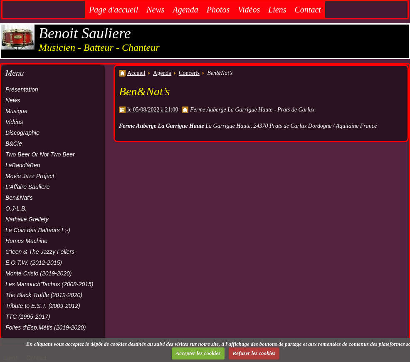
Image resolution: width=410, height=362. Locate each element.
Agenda (185, 9)
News (155, 9)
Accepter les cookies (198, 353)
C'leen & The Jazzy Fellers (39, 251)
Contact (308, 9)
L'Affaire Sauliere (27, 186)
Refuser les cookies (253, 353)
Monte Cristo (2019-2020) (38, 273)
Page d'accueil (113, 9)
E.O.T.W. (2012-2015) (33, 262)
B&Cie (13, 143)
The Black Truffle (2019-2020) (43, 295)
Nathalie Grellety (27, 219)
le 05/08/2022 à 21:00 (152, 110)
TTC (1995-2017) (27, 316)
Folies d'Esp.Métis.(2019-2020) (45, 327)
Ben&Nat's (19, 197)
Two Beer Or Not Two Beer (40, 154)
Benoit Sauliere (85, 33)
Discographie (22, 132)
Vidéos (249, 9)
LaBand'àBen (22, 165)
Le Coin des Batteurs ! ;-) (37, 230)
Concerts (189, 73)
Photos (218, 9)
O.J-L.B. (16, 208)
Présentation (21, 89)
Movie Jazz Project (29, 176)
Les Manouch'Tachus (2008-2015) (49, 284)
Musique (16, 111)
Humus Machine (26, 241)
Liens (277, 9)
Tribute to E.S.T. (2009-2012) (42, 305)
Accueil (136, 73)
